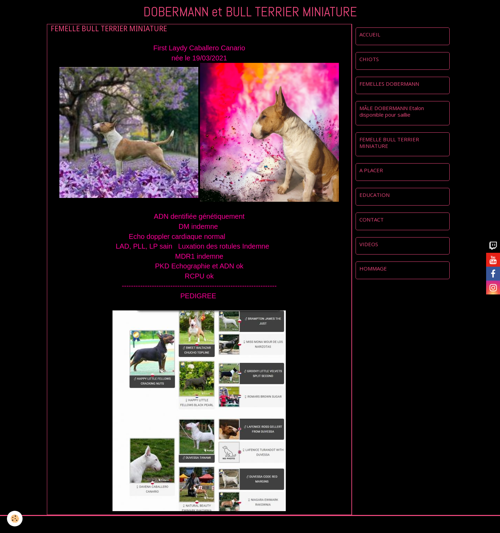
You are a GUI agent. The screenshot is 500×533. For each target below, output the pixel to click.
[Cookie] (15, 518)
